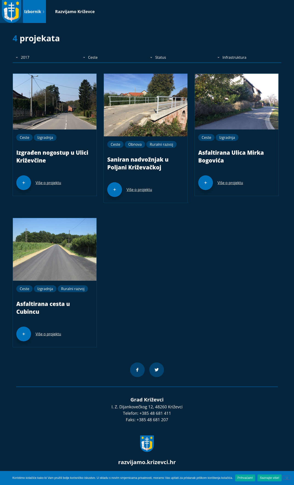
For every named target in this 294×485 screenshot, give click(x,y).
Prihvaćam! (245, 477)
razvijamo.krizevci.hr (147, 462)
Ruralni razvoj (161, 144)
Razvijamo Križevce (75, 11)
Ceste (24, 137)
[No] (287, 478)
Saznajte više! (269, 477)
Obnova (135, 144)
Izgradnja (45, 137)
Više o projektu (48, 182)
